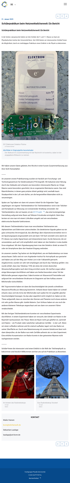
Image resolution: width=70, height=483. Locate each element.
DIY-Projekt (39, 212)
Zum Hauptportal (35, 475)
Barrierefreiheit (35, 478)
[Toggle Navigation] (65, 4)
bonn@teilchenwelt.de (12, 425)
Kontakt (35, 417)
